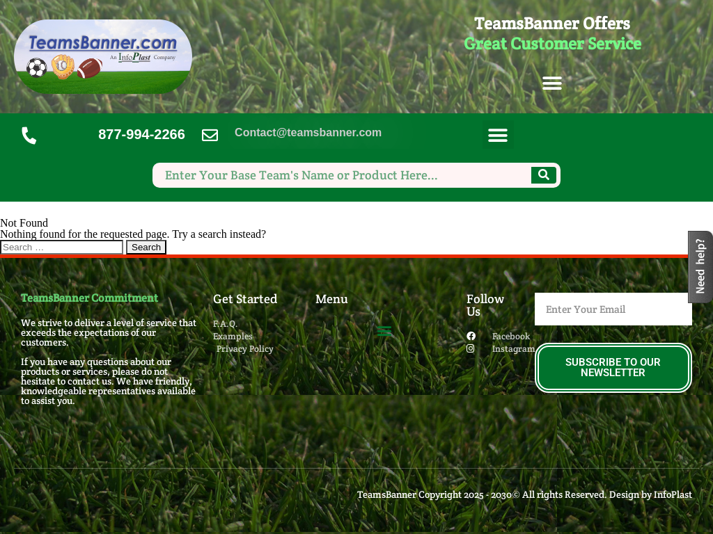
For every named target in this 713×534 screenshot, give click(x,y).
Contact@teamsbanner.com (308, 132)
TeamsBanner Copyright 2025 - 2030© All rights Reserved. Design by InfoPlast (524, 494)
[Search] (543, 175)
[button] (552, 83)
